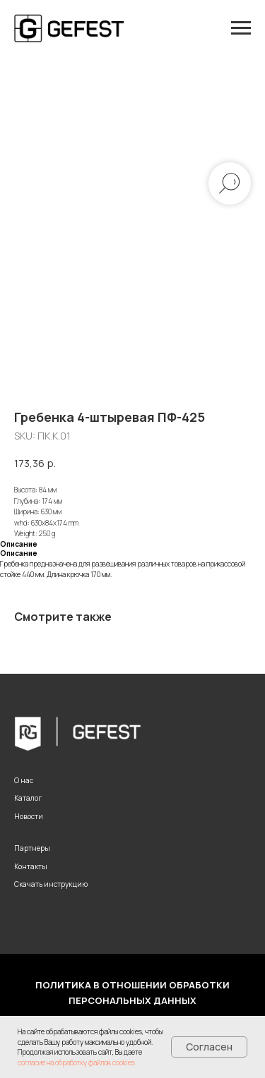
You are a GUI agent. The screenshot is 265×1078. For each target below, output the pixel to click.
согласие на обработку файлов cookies (76, 1062)
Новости (28, 816)
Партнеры (32, 848)
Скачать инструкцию (51, 884)
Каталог (28, 798)
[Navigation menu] (241, 28)
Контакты (30, 866)
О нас (23, 780)
